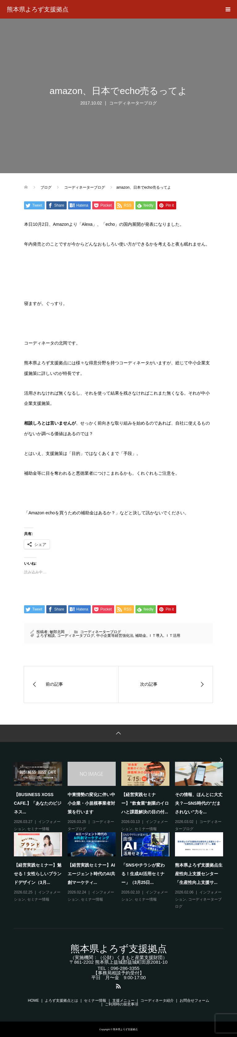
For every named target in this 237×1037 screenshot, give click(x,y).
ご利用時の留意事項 (121, 1004)
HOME (33, 1000)
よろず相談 (45, 635)
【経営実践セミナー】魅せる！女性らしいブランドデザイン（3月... (37, 874)
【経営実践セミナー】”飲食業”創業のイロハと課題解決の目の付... (145, 803)
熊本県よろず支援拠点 (38, 9)
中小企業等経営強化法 (114, 635)
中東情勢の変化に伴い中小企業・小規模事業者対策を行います (91, 803)
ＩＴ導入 (155, 635)
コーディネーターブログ (133, 103)
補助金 (140, 635)
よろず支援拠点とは (61, 1000)
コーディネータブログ (75, 635)
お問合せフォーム (194, 1000)
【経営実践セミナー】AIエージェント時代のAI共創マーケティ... (91, 874)
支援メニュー (123, 1000)
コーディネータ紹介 (157, 1000)
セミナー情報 (38, 829)
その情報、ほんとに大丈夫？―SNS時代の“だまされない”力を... (198, 803)
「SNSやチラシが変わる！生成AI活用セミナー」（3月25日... (143, 874)
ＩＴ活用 (172, 635)
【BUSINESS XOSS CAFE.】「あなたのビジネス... (37, 803)
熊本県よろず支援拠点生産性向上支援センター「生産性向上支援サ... (198, 874)
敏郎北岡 (57, 632)
